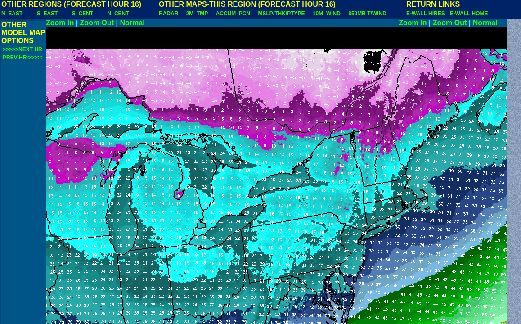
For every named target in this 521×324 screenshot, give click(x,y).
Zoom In (60, 23)
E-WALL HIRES (427, 13)
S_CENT (82, 13)
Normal (132, 23)
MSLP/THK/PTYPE (281, 13)
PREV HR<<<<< (22, 57)
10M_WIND (327, 13)
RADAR (168, 13)
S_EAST (47, 13)
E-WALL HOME (468, 13)
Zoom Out (97, 23)
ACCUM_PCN (233, 13)
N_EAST (11, 13)
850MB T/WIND (367, 13)
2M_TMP (197, 13)
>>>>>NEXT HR (22, 49)
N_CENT (118, 13)
